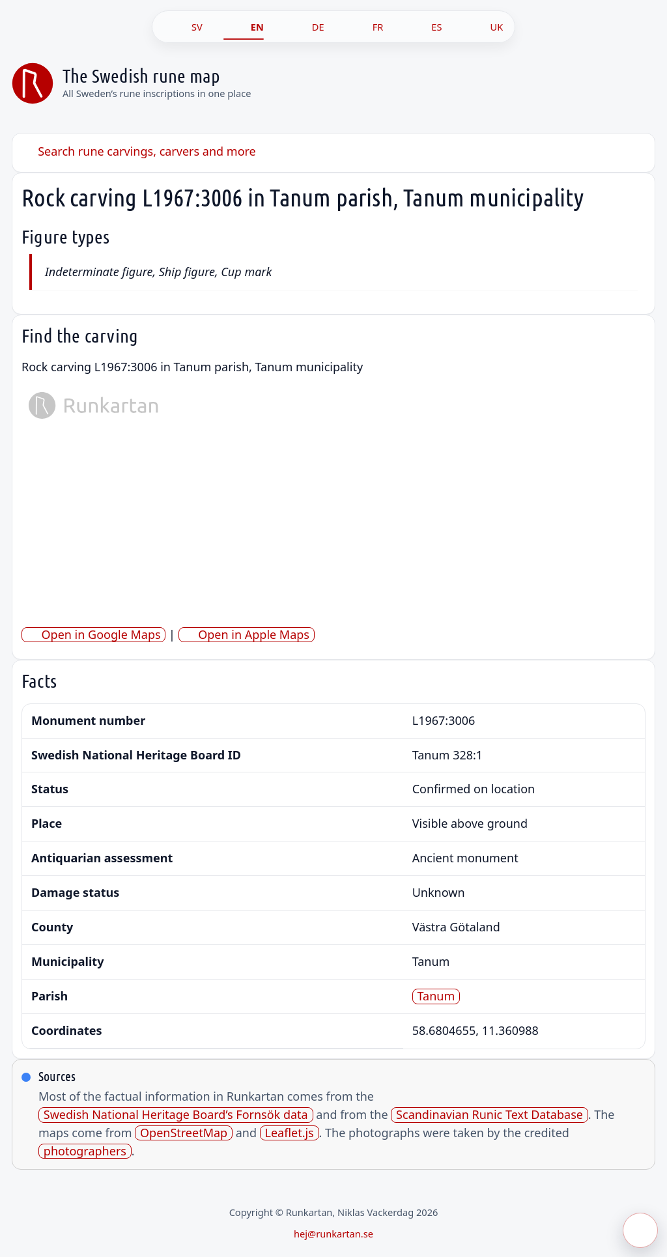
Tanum (436, 996)
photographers (85, 1151)
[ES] (423, 27)
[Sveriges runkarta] (32, 83)
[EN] (243, 27)
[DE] (304, 27)
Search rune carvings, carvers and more (138, 151)
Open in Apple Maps (246, 634)
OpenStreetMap (183, 1132)
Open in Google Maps (94, 634)
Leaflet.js (288, 1132)
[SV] (183, 27)
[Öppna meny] (640, 1230)
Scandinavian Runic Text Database (489, 1114)
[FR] (364, 27)
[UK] (482, 27)
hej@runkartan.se (333, 1233)
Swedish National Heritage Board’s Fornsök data (176, 1114)
